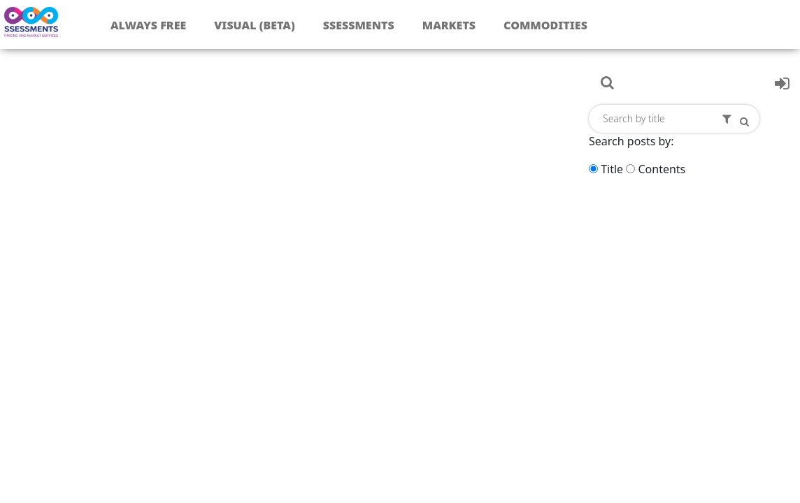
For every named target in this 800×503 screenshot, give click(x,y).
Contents (661, 169)
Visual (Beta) (254, 25)
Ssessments (358, 25)
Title (612, 169)
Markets (449, 25)
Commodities (545, 25)
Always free (148, 25)
